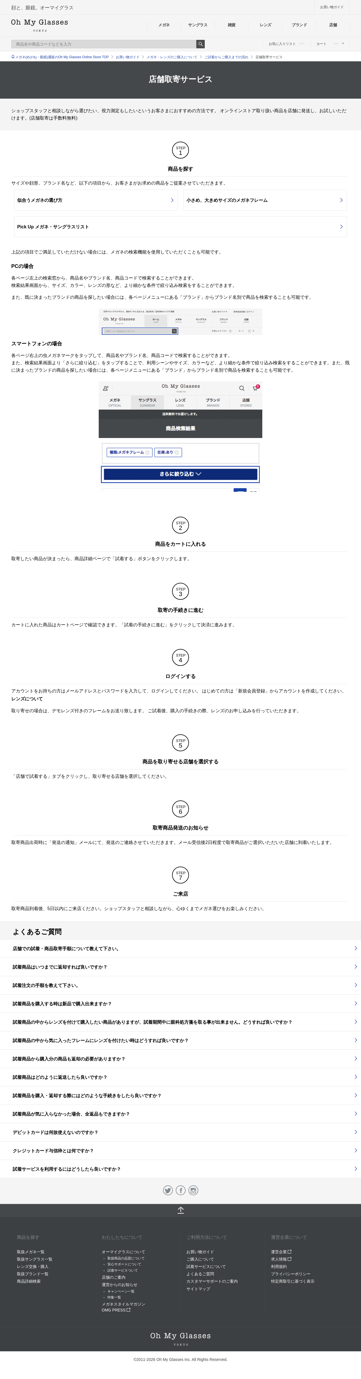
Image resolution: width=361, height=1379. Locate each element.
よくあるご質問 (200, 1274)
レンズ (265, 25)
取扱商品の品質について (126, 1258)
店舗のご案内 (114, 1277)
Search (200, 44)
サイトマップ (198, 1289)
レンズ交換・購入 (33, 1266)
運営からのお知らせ (119, 1284)
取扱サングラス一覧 (34, 1259)
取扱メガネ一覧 (31, 1252)
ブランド (299, 25)
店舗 (333, 25)
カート (330, 44)
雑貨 (231, 25)
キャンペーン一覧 (121, 1291)
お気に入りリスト (287, 44)
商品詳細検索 (29, 1281)
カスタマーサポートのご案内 (212, 1281)
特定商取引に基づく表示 (292, 1281)
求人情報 (281, 1259)
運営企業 (281, 1252)
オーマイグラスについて (123, 1252)
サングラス (197, 25)
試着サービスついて (122, 1270)
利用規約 (279, 1266)
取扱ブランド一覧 (33, 1274)
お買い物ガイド (332, 7)
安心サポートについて (124, 1264)
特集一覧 (114, 1297)
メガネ (164, 25)
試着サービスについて (206, 1266)
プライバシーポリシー (291, 1274)
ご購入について (200, 1259)
